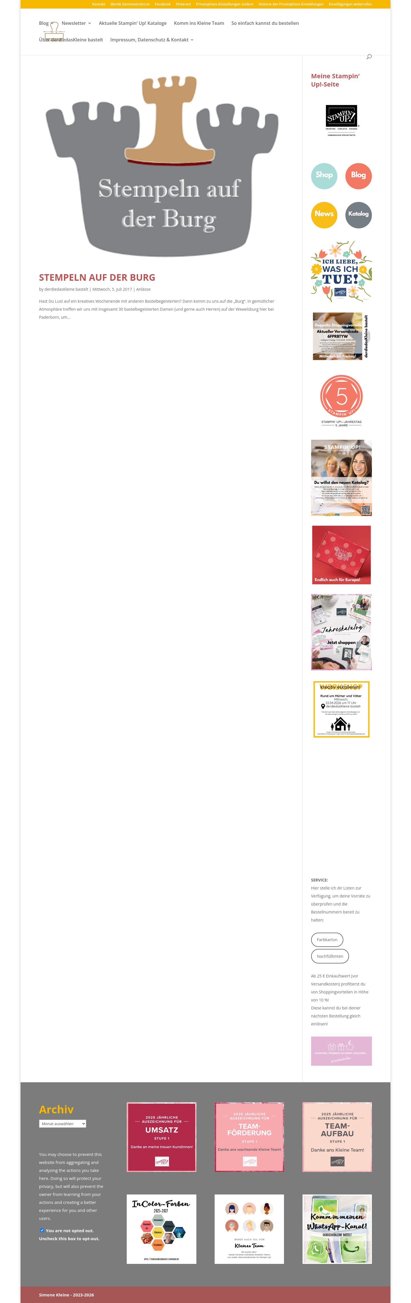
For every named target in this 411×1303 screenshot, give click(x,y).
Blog (44, 23)
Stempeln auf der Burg (97, 277)
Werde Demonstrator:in (130, 5)
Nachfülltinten (330, 956)
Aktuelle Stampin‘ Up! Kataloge (133, 23)
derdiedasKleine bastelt (66, 289)
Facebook (163, 5)
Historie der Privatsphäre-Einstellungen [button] (291, 5)
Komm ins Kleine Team (199, 23)
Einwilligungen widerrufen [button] (350, 5)
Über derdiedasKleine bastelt (71, 40)
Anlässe (143, 289)
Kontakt (98, 5)
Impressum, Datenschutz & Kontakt (149, 40)
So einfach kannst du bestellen (265, 23)
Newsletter (74, 23)
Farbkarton (327, 939)
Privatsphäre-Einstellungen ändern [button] (224, 5)
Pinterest (183, 5)
